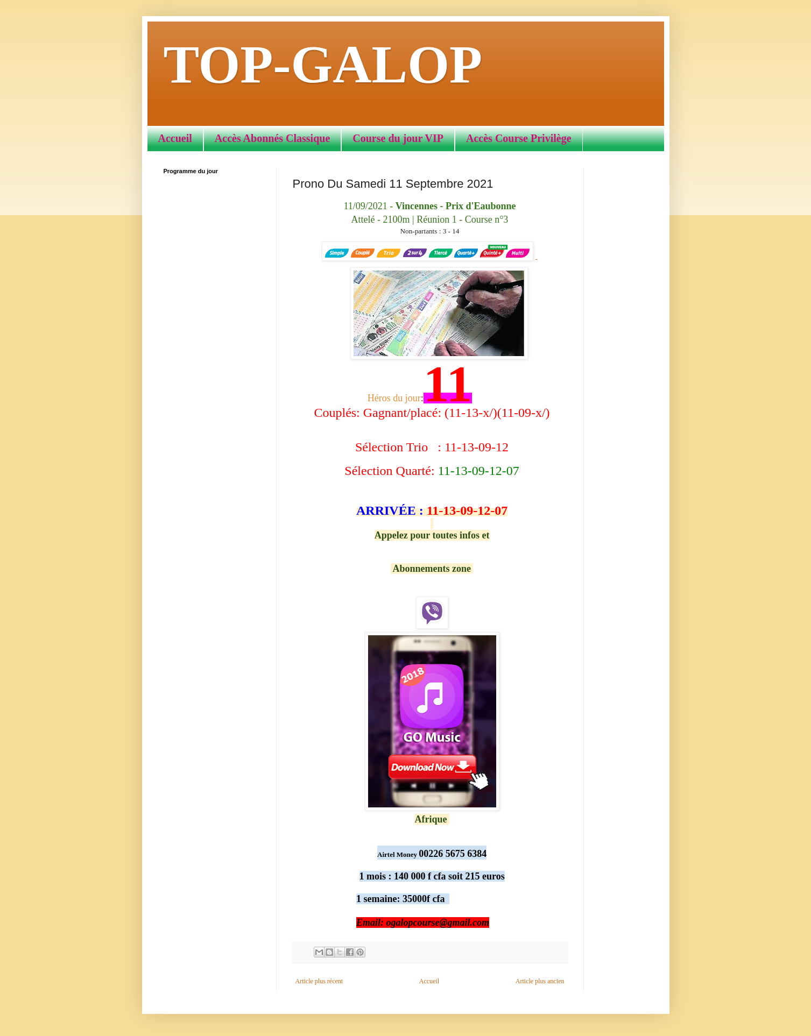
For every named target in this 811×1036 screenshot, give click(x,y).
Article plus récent (319, 981)
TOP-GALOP (323, 64)
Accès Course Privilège (518, 138)
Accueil (175, 138)
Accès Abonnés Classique (272, 138)
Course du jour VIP (397, 138)
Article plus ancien (540, 981)
